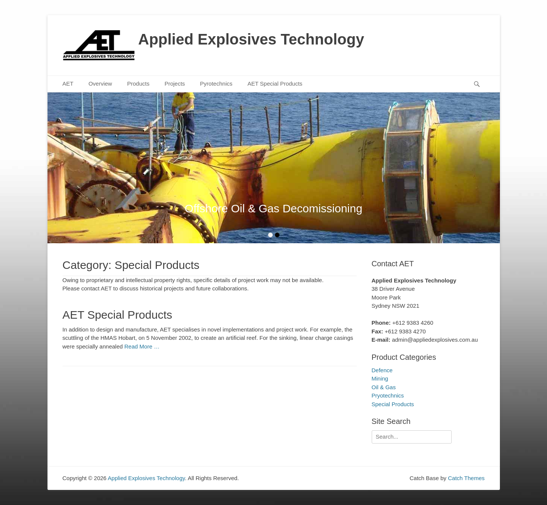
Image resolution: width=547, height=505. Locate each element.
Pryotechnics (388, 395)
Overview (100, 83)
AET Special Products (274, 83)
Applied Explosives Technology (251, 39)
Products (138, 83)
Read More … (141, 346)
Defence (382, 370)
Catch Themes (466, 478)
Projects (174, 83)
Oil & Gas (384, 387)
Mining (380, 378)
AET (68, 83)
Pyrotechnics (216, 83)
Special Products (393, 404)
